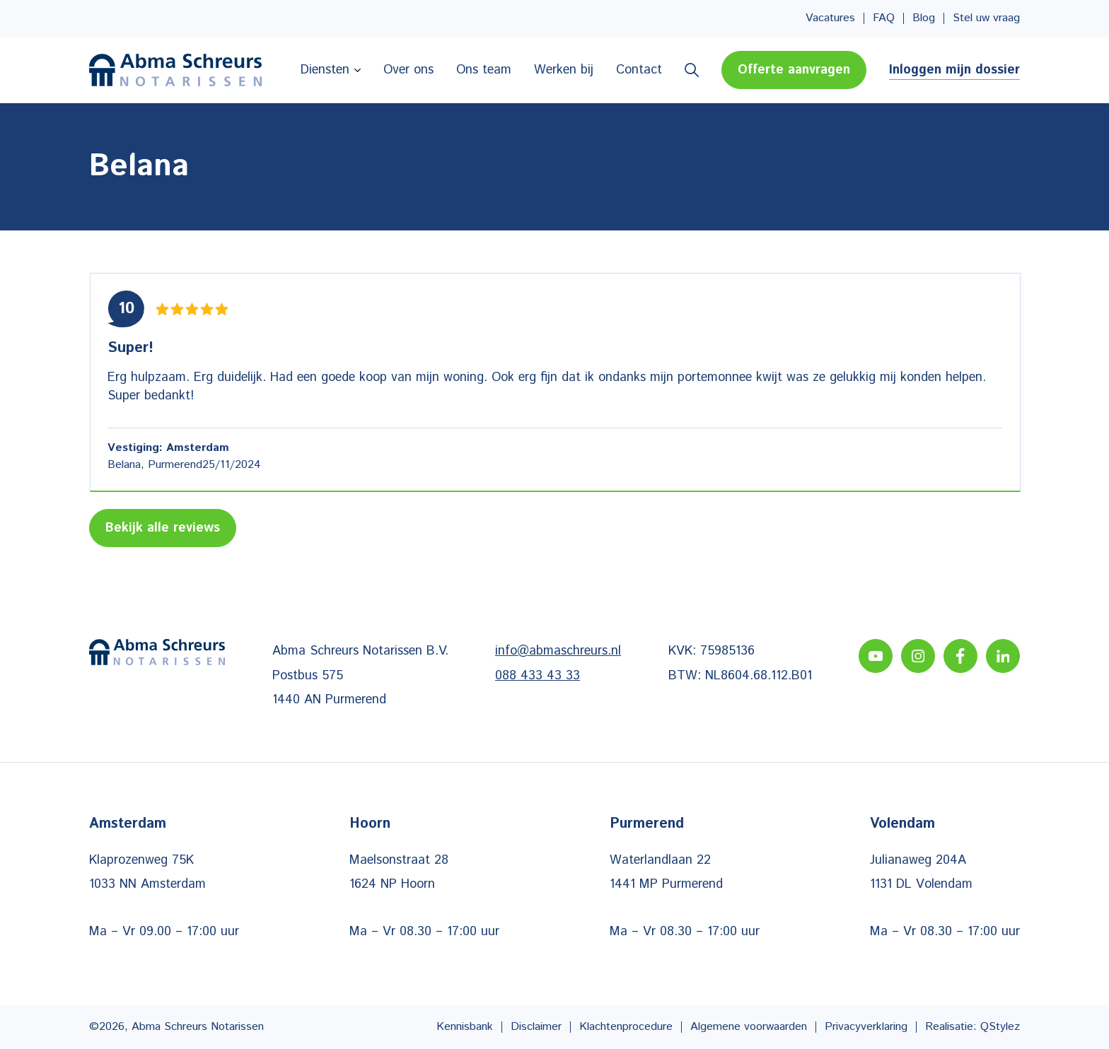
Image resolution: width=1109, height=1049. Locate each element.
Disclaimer (536, 1027)
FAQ (884, 18)
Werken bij (563, 70)
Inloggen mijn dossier (954, 70)
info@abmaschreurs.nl (558, 651)
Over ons (408, 70)
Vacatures (830, 18)
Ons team (483, 70)
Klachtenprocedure (626, 1027)
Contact (639, 70)
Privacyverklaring (866, 1027)
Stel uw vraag (986, 18)
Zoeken (692, 70)
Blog (923, 18)
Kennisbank (464, 1027)
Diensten (325, 70)
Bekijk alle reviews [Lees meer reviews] (162, 528)
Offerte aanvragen (794, 70)
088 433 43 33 (537, 676)
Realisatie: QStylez (972, 1027)
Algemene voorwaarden (748, 1027)
